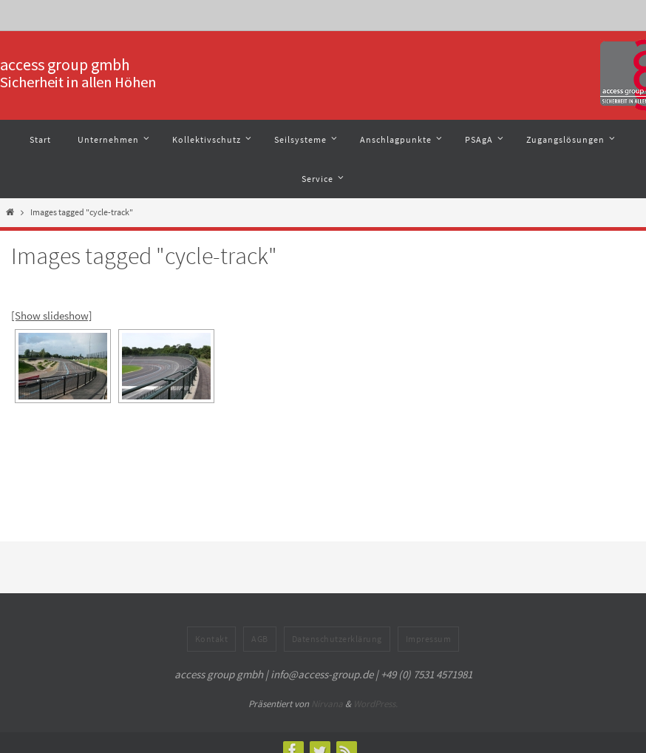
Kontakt (211, 638)
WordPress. (375, 704)
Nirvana (327, 704)
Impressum (429, 638)
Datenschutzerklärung (337, 638)
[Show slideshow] (51, 315)
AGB (259, 638)
